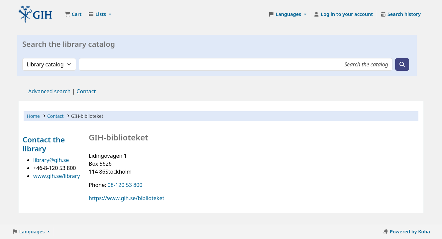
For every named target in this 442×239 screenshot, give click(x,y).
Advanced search (49, 91)
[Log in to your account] (343, 14)
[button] (73, 14)
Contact (55, 116)
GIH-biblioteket (35, 14)
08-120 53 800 (125, 185)
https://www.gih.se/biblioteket (126, 198)
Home (33, 116)
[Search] (402, 64)
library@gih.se (51, 160)
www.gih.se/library (56, 176)
